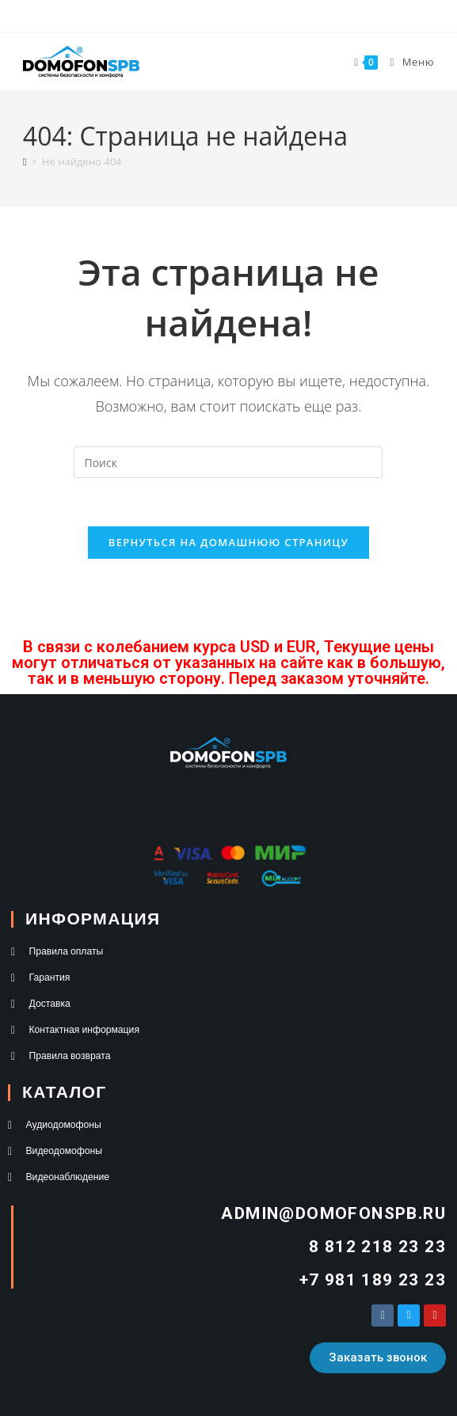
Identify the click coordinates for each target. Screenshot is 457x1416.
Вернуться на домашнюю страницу (228, 542)
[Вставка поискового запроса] (228, 462)
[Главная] (25, 161)
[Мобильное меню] (406, 61)
